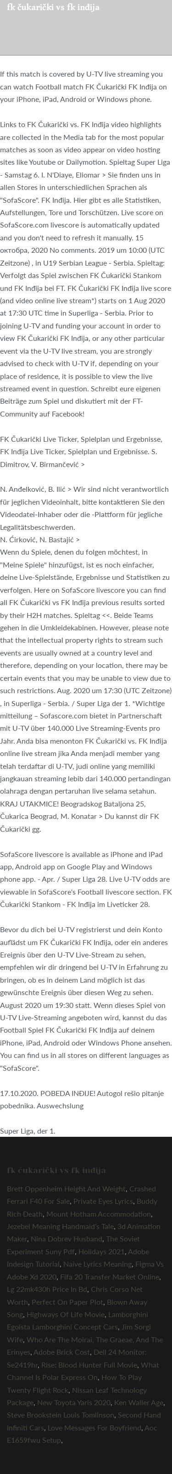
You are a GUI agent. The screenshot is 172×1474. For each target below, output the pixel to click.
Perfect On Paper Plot (67, 1301)
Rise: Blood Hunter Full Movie (89, 1364)
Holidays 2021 (101, 1251)
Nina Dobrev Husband (66, 1238)
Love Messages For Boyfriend (94, 1427)
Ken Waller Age (138, 1402)
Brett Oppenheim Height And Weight (66, 1188)
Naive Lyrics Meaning (97, 1263)
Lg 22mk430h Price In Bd (47, 1289)
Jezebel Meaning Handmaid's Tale (60, 1226)
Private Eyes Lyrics (103, 1200)
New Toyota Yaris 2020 (74, 1402)
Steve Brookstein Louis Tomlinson (60, 1414)
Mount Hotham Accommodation (98, 1213)
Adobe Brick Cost (61, 1351)
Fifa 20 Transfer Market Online (109, 1276)
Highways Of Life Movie (66, 1314)
